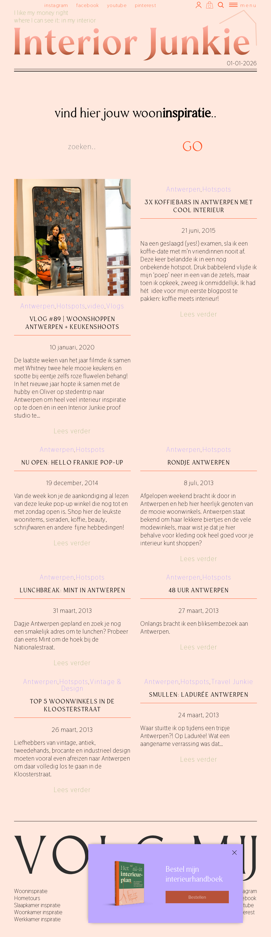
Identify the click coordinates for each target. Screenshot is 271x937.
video (96, 306)
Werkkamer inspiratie (37, 919)
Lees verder (72, 431)
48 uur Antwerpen (199, 590)
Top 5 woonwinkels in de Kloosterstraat (72, 705)
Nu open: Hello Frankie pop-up (72, 462)
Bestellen (197, 897)
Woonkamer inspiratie (38, 912)
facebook (87, 5)
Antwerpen (37, 306)
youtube (117, 5)
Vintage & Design (91, 685)
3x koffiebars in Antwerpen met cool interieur (198, 206)
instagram (56, 5)
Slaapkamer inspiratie (37, 905)
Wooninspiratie (31, 891)
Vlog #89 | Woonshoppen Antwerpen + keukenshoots (72, 323)
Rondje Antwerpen (199, 462)
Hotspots (71, 306)
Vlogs (115, 306)
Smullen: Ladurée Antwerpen (198, 694)
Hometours (27, 898)
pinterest (145, 5)
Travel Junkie (232, 681)
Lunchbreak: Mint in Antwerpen (72, 590)
